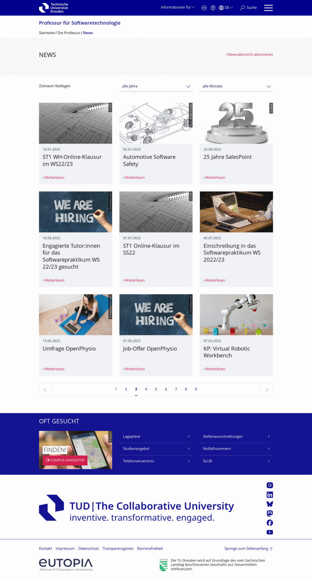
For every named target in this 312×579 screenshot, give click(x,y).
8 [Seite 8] (186, 389)
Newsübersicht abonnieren (250, 55)
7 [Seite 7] (176, 389)
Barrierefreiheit (150, 549)
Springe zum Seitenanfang (246, 549)
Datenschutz (88, 549)
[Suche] (248, 8)
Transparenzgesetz (118, 549)
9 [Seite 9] (196, 389)
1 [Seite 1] (116, 389)
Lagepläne (131, 437)
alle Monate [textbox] (212, 86)
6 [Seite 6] (166, 389)
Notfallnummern (217, 449)
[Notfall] (204, 8)
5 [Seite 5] (156, 389)
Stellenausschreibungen (223, 437)
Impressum (65, 549)
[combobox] (156, 87)
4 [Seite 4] (146, 389)
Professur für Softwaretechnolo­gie (80, 23)
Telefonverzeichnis (138, 461)
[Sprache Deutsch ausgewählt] (226, 8)
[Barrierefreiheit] (213, 8)
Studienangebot (136, 449)
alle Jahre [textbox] (129, 86)
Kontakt (45, 549)
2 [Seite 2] (126, 389)
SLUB (207, 461)
